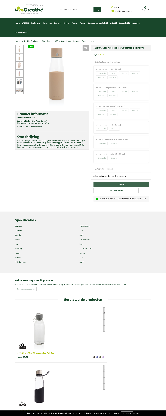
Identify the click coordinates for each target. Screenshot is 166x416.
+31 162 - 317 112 (120, 7)
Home (17, 23)
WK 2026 (25, 23)
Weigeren (136, 413)
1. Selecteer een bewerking (107, 62)
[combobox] (75, 9)
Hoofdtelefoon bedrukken (95, 383)
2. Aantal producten (104, 168)
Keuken (66, 23)
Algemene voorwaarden (60, 371)
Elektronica (47, 23)
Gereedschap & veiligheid (98, 23)
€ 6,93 (50, 327)
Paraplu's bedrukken (93, 387)
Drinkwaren (35, 23)
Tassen (82, 23)
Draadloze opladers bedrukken (97, 371)
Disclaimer (55, 383)
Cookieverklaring (58, 375)
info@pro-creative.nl (123, 11)
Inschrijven (126, 378)
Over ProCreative (58, 368)
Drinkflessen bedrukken (94, 379)
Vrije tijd (113, 23)
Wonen (74, 23)
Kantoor (57, 23)
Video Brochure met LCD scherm (97, 368)
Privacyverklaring (58, 379)
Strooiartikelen (21, 32)
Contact (55, 387)
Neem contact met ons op (26, 289)
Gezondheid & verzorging (129, 23)
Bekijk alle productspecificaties (30, 127)
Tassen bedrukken (92, 390)
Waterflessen (47, 41)
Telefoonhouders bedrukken (96, 375)
